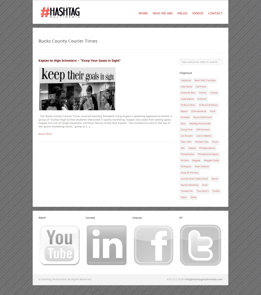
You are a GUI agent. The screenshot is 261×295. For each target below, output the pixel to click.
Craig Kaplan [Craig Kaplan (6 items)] (187, 99)
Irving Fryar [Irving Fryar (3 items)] (187, 129)
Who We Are (163, 13)
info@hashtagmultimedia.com (203, 279)
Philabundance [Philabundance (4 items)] (207, 148)
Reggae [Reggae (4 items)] (196, 160)
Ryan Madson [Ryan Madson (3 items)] (202, 166)
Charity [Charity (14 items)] (202, 93)
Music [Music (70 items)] (215, 142)
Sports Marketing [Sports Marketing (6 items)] (189, 185)
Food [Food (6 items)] (212, 111)
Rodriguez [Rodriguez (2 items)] (186, 166)
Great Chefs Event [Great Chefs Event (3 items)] (202, 117)
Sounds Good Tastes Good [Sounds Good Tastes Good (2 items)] (194, 179)
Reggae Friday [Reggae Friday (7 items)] (211, 160)
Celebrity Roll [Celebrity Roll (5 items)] (188, 93)
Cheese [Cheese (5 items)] (214, 93)
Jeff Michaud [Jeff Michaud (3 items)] (203, 129)
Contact (215, 13)
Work (143, 13)
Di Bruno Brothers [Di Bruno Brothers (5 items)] (208, 105)
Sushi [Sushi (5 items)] (205, 185)
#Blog (182, 13)
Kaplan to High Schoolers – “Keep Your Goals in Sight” (80, 60)
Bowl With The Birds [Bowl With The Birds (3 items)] (205, 80)
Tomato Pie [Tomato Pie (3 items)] (187, 191)
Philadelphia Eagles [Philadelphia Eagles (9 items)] (208, 154)
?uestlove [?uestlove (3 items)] (186, 80)
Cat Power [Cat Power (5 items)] (201, 86)
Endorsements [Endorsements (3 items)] (198, 111)
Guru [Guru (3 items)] (183, 123)
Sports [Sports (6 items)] (215, 179)
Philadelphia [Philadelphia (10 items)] (187, 154)
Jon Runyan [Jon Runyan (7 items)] (187, 136)
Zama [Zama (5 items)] (193, 197)
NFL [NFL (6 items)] (183, 148)
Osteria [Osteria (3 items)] (192, 148)
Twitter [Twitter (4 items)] (216, 191)
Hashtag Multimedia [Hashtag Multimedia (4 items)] (199, 123)
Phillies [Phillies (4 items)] (185, 160)
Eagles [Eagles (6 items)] (184, 111)
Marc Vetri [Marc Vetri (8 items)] (186, 142)
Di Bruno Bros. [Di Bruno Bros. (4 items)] (188, 105)
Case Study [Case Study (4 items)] (186, 86)
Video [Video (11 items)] (184, 197)
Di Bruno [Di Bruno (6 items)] (202, 99)
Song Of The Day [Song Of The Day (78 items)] (189, 172)
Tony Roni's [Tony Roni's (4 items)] (202, 191)
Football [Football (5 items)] (185, 117)
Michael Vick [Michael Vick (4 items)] (201, 142)
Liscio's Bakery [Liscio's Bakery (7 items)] (204, 136)
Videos (197, 13)
